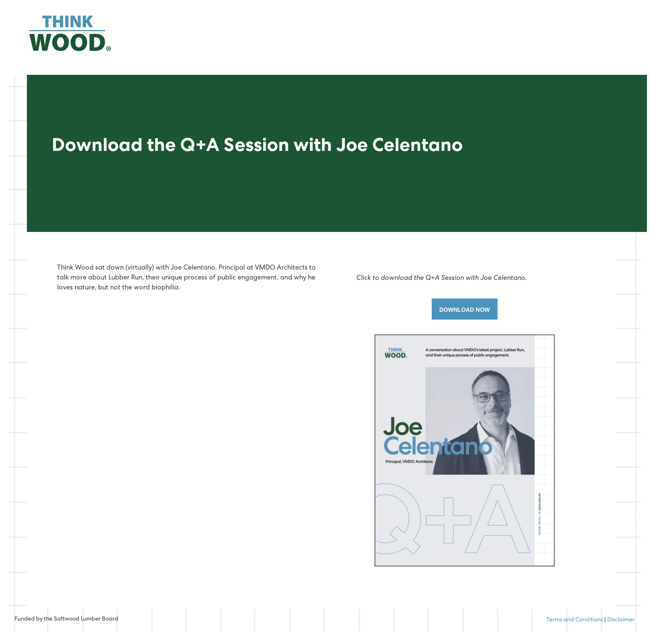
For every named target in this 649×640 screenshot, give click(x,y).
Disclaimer (621, 620)
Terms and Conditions (574, 620)
